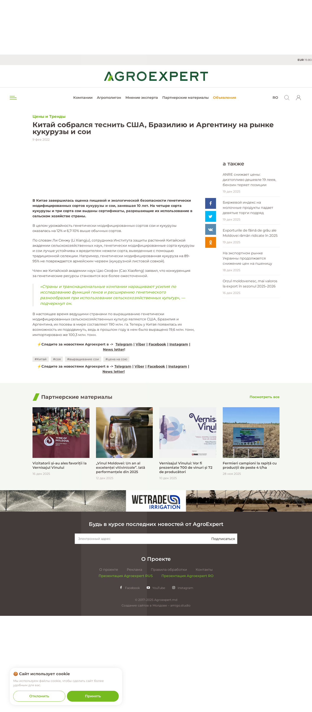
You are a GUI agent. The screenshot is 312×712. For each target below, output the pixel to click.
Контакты (204, 666)
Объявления (224, 98)
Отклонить (39, 696)
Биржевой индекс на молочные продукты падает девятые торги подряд (248, 302)
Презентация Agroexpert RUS (126, 672)
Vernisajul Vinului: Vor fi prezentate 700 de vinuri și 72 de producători (185, 563)
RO (275, 98)
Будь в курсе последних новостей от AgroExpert (156, 620)
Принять (93, 696)
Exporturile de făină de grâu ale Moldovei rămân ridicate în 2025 (250, 327)
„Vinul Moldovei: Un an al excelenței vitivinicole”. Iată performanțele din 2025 (120, 563)
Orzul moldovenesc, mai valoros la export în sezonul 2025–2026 (250, 378)
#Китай (41, 455)
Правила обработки (169, 666)
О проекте (108, 666)
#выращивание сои (83, 455)
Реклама (134, 666)
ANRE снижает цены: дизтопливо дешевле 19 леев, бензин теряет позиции (249, 274)
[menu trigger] (13, 97)
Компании (83, 98)
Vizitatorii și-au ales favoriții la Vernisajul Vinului (59, 561)
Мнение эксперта (141, 98)
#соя (57, 455)
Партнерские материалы (185, 98)
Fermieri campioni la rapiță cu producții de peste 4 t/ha (250, 561)
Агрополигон (109, 98)
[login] (298, 97)
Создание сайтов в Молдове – (146, 702)
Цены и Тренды (48, 116)
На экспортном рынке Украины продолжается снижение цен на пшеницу (247, 353)
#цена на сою (116, 455)
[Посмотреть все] (265, 493)
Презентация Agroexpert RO (187, 672)
